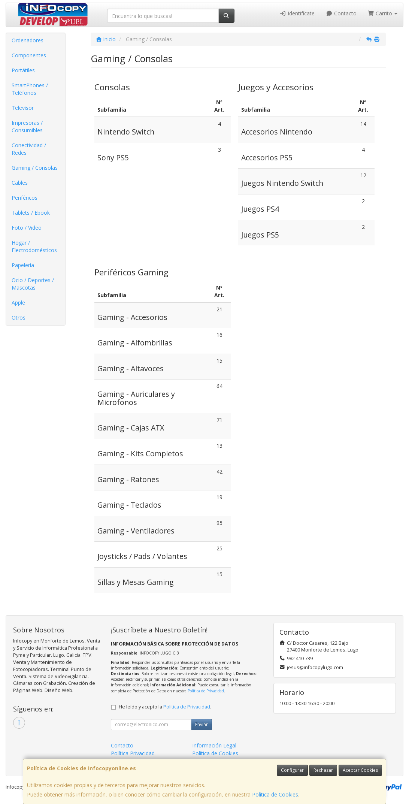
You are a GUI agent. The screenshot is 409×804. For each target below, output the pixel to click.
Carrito (383, 13)
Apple (18, 302)
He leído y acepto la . (165, 707)
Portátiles (23, 70)
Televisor (23, 107)
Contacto (341, 13)
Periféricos (24, 197)
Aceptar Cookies (360, 770)
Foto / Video (27, 227)
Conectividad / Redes (29, 149)
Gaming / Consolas (35, 167)
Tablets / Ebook (31, 212)
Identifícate (297, 13)
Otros (18, 317)
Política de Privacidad (206, 690)
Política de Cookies (275, 794)
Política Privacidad (133, 753)
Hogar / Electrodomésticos (34, 246)
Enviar (201, 724)
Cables (20, 182)
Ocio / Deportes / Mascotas (33, 283)
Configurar (292, 770)
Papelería (23, 265)
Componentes (29, 55)
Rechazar (323, 770)
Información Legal (214, 745)
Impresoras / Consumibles (27, 126)
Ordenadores (27, 40)
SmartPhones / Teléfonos (30, 89)
